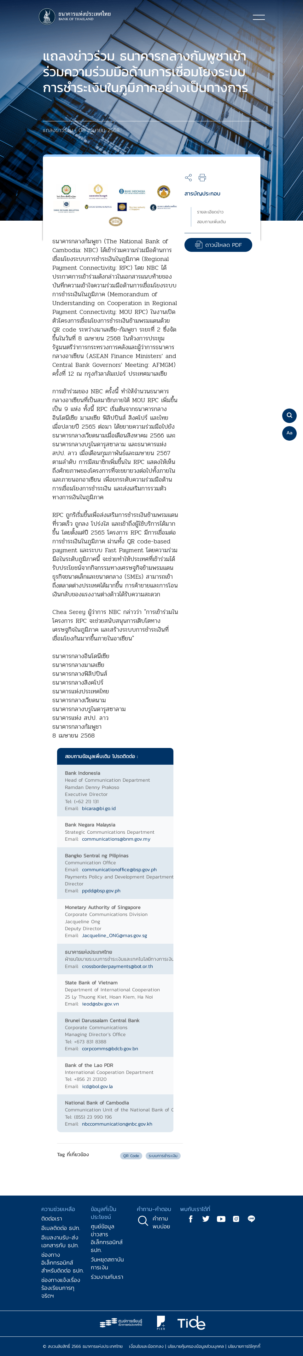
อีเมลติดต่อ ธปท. (60, 1228)
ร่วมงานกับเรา (107, 1276)
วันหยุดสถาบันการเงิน (107, 1263)
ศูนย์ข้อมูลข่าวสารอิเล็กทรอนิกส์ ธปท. (107, 1238)
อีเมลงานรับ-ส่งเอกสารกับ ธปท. (60, 1241)
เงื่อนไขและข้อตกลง (146, 1346)
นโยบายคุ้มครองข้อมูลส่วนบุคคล (196, 1346)
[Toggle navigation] (259, 17)
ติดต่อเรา (51, 1218)
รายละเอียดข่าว (210, 212)
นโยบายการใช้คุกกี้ (244, 1346)
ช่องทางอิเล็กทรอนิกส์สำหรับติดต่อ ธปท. (62, 1262)
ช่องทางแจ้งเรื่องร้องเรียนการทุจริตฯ (60, 1288)
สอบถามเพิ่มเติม (211, 221)
